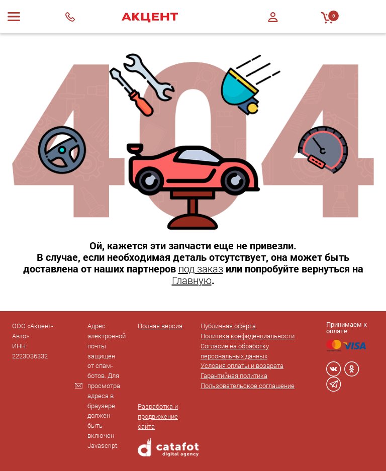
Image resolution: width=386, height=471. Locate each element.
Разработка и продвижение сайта (158, 416)
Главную (192, 280)
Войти (273, 17)
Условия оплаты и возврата (242, 365)
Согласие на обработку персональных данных (235, 350)
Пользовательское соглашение (248, 385)
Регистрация (273, 26)
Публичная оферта (228, 325)
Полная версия (160, 325)
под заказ (200, 268)
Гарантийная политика (234, 375)
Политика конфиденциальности (248, 335)
